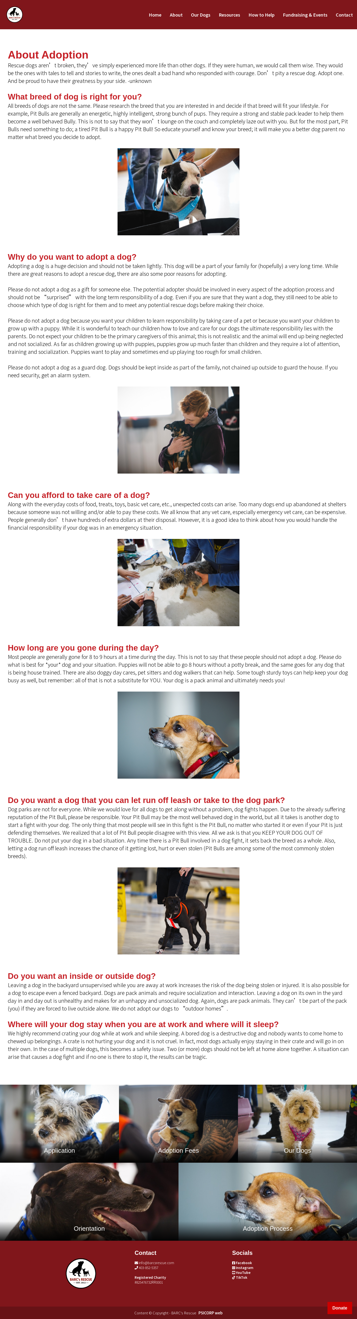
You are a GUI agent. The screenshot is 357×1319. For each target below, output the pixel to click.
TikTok (239, 1277)
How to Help (261, 14)
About (176, 14)
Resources (229, 14)
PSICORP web (210, 1312)
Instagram (242, 1267)
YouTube (241, 1272)
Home (155, 14)
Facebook (242, 1262)
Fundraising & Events (305, 14)
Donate (339, 1308)
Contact (344, 14)
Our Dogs (200, 14)
